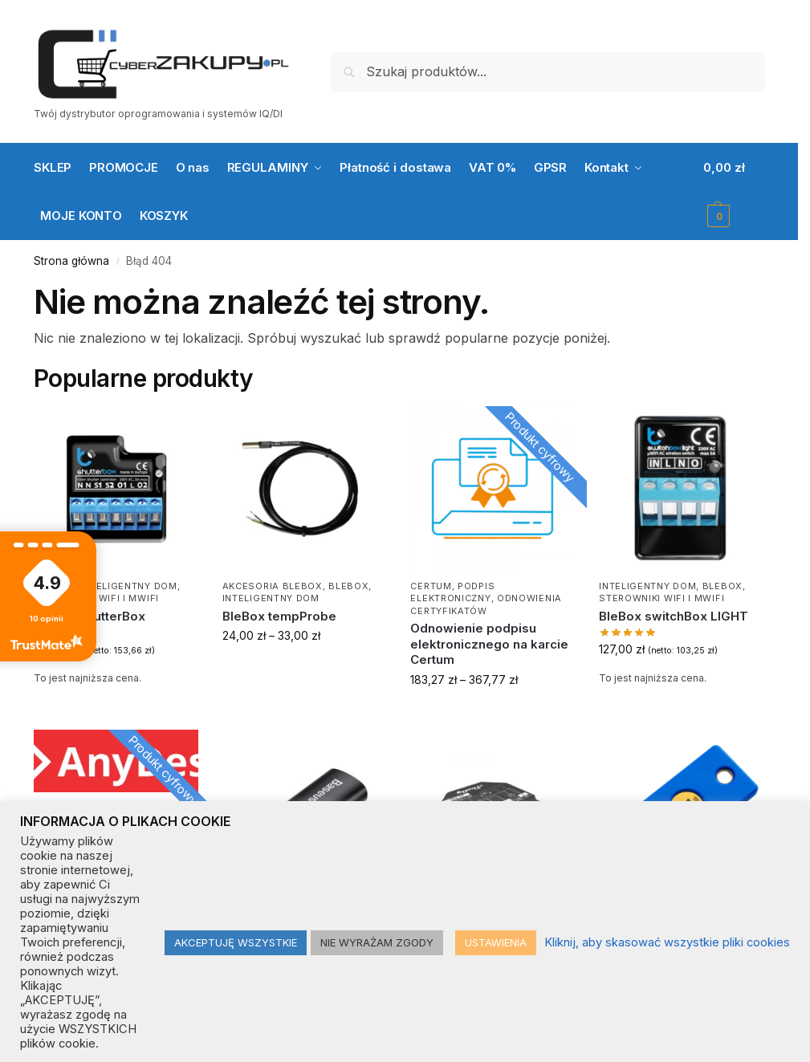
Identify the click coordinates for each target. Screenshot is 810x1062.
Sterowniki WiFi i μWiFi (661, 598)
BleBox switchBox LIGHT (673, 616)
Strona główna (71, 260)
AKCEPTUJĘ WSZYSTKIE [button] (235, 942)
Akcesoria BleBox (272, 586)
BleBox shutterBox (89, 616)
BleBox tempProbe (279, 616)
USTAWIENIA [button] (496, 942)
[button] (733, 192)
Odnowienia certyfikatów (486, 604)
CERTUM (430, 586)
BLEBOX (348, 586)
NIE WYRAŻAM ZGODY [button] (376, 942)
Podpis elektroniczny (452, 592)
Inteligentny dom (128, 586)
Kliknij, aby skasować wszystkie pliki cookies (667, 942)
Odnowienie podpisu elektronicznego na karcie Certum (489, 644)
